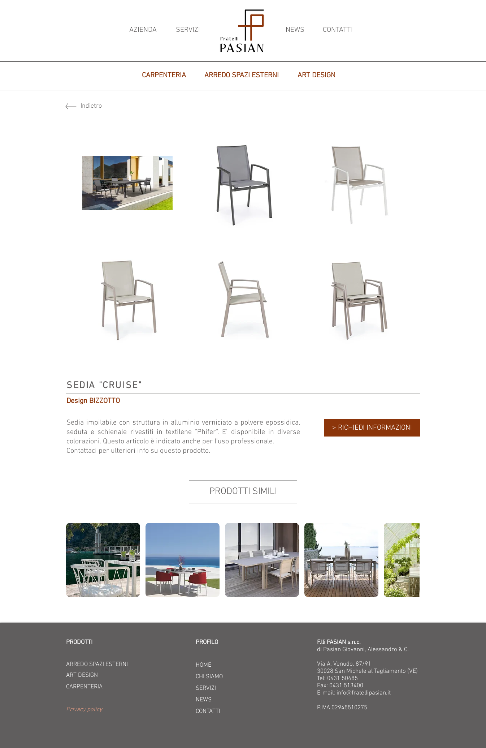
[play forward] (411, 560)
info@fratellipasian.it (364, 693)
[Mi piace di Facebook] (118, 472)
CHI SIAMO (209, 676)
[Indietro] (106, 106)
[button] (110, 710)
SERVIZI (206, 688)
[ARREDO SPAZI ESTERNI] (241, 75)
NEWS (204, 700)
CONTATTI (208, 711)
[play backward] (75, 560)
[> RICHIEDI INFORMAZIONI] (372, 428)
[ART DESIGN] (316, 75)
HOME (203, 665)
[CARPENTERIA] (163, 75)
